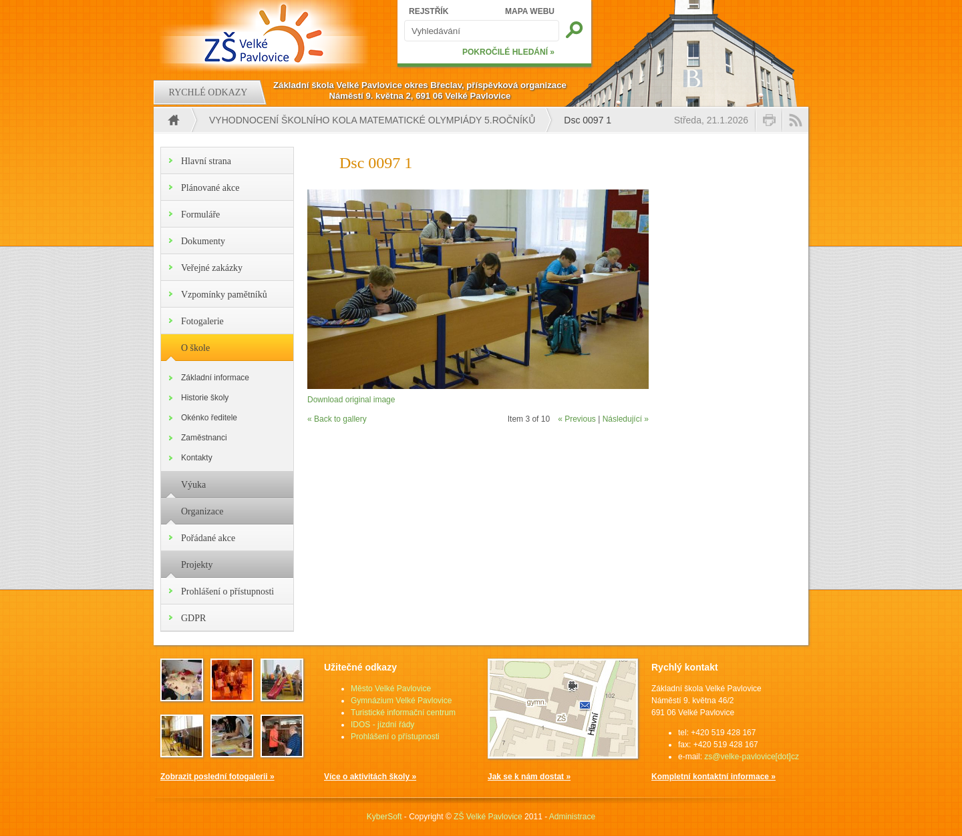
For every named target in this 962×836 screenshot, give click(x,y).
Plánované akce (210, 188)
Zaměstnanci (204, 437)
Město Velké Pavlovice (391, 688)
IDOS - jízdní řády (382, 724)
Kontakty (196, 457)
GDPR (193, 618)
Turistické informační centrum (403, 712)
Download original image (351, 399)
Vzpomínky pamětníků (224, 295)
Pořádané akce (208, 538)
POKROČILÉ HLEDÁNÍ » (508, 52)
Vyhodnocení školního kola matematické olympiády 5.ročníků (372, 120)
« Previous (577, 419)
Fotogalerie (202, 321)
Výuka (193, 485)
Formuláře (200, 215)
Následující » (626, 419)
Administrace (572, 816)
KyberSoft (384, 816)
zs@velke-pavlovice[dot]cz (751, 756)
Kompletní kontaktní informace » (713, 776)
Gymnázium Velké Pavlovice (401, 700)
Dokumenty (203, 241)
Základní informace (215, 377)
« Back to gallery (337, 419)
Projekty (196, 565)
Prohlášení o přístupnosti (227, 591)
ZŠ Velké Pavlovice (488, 816)
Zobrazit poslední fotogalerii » (217, 776)
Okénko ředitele (209, 417)
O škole (195, 348)
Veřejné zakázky (212, 268)
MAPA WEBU (529, 11)
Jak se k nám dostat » (529, 776)
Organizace (202, 511)
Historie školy (204, 397)
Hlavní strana (206, 161)
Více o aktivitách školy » (370, 776)
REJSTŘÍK (428, 11)
